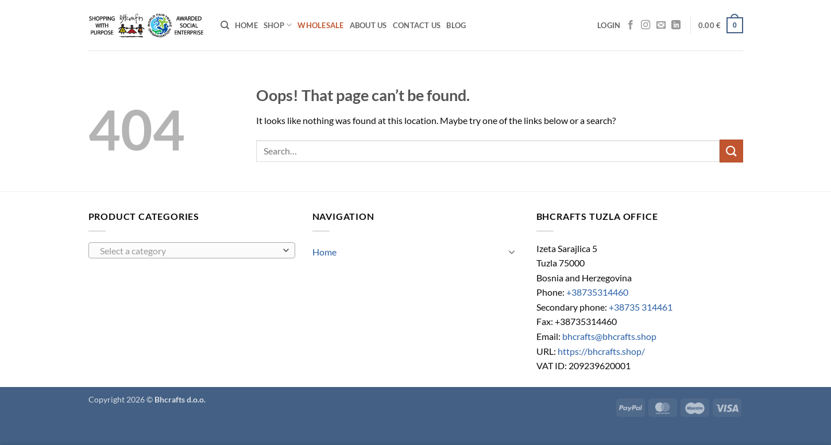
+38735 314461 (640, 306)
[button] (608, 25)
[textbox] (188, 251)
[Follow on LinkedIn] (676, 25)
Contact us (417, 25)
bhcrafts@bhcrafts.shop (609, 336)
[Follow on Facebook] (630, 25)
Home (246, 25)
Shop (278, 25)
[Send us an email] (661, 25)
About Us (368, 25)
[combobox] (191, 250)
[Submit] (731, 151)
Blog (456, 25)
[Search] (225, 25)
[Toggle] (512, 251)
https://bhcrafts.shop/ (601, 351)
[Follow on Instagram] (645, 25)
